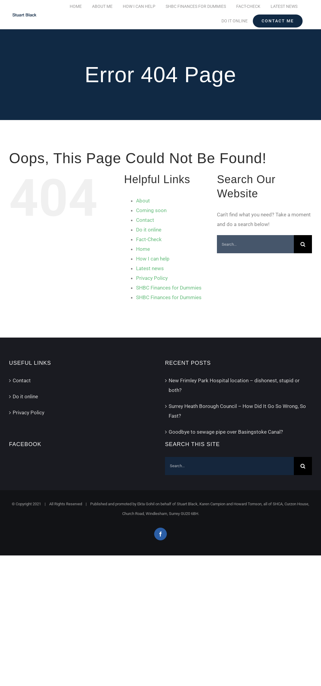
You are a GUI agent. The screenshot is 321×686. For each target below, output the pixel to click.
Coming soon (151, 210)
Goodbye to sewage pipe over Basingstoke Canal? (226, 432)
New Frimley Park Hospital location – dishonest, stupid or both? (234, 385)
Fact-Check (149, 239)
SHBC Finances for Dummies (169, 288)
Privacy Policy (152, 278)
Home (143, 249)
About (143, 201)
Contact (145, 220)
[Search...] (255, 244)
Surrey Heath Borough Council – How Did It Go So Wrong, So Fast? (237, 411)
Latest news (150, 268)
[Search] (303, 244)
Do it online (148, 230)
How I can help (153, 259)
